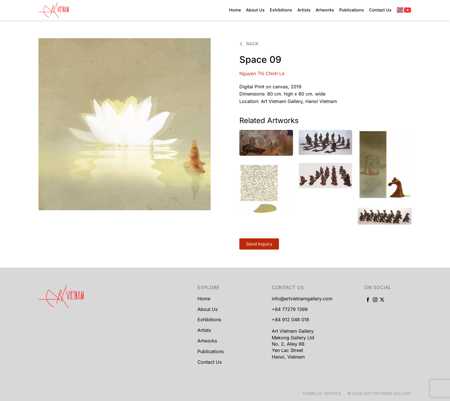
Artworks (325, 9)
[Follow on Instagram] (375, 300)
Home (235, 9)
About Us (255, 9)
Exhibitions (281, 9)
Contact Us (380, 9)
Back (249, 43)
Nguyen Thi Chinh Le (261, 73)
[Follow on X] (382, 300)
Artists (304, 9)
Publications (351, 9)
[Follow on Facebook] (368, 300)
